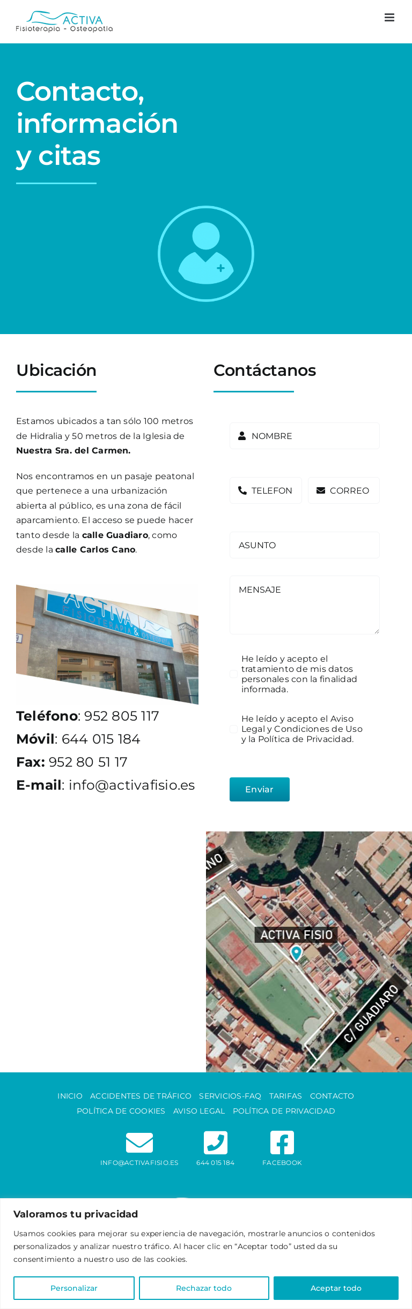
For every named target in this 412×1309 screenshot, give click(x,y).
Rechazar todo (204, 1288)
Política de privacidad (284, 1111)
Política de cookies (121, 1111)
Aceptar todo (336, 1288)
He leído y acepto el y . (302, 729)
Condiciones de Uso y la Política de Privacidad (302, 734)
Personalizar (74, 1288)
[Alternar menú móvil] (390, 17)
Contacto (332, 1096)
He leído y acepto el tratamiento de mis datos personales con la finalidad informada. (299, 674)
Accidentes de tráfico (141, 1096)
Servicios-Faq (230, 1096)
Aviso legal (199, 1111)
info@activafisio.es (132, 785)
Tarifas (286, 1096)
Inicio (69, 1096)
